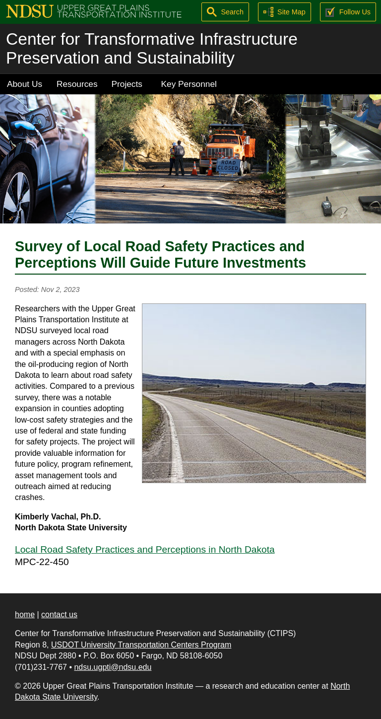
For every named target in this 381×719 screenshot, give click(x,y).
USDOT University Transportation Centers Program (141, 645)
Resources (77, 84)
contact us (59, 614)
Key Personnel (189, 84)
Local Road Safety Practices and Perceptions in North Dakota (145, 549)
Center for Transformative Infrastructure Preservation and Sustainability (152, 48)
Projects (127, 84)
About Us (24, 84)
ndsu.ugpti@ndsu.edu (112, 667)
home (25, 614)
